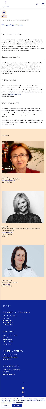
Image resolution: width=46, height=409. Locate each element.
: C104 (5, 236)
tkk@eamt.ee (6, 284)
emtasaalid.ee (7, 359)
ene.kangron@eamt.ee (14, 94)
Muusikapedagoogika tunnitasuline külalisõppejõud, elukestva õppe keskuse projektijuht (21, 229)
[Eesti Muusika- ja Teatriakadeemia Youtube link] (23, 388)
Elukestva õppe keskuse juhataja (11, 179)
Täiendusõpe (6, 20)
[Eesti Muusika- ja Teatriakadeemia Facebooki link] (23, 383)
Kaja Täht (5, 227)
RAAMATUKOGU (8, 331)
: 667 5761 (7, 182)
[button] (37, 4)
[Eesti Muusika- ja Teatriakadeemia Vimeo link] (23, 392)
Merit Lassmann (7, 280)
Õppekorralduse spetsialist (10, 282)
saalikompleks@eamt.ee (10, 357)
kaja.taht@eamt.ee (7, 232)
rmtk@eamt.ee (7, 340)
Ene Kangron (6, 177)
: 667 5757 (7, 234)
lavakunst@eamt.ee (9, 374)
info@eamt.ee (7, 320)
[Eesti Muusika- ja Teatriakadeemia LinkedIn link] (23, 402)
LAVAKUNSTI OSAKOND (11, 366)
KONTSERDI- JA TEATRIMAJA (13, 351)
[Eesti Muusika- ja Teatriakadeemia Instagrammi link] (23, 397)
